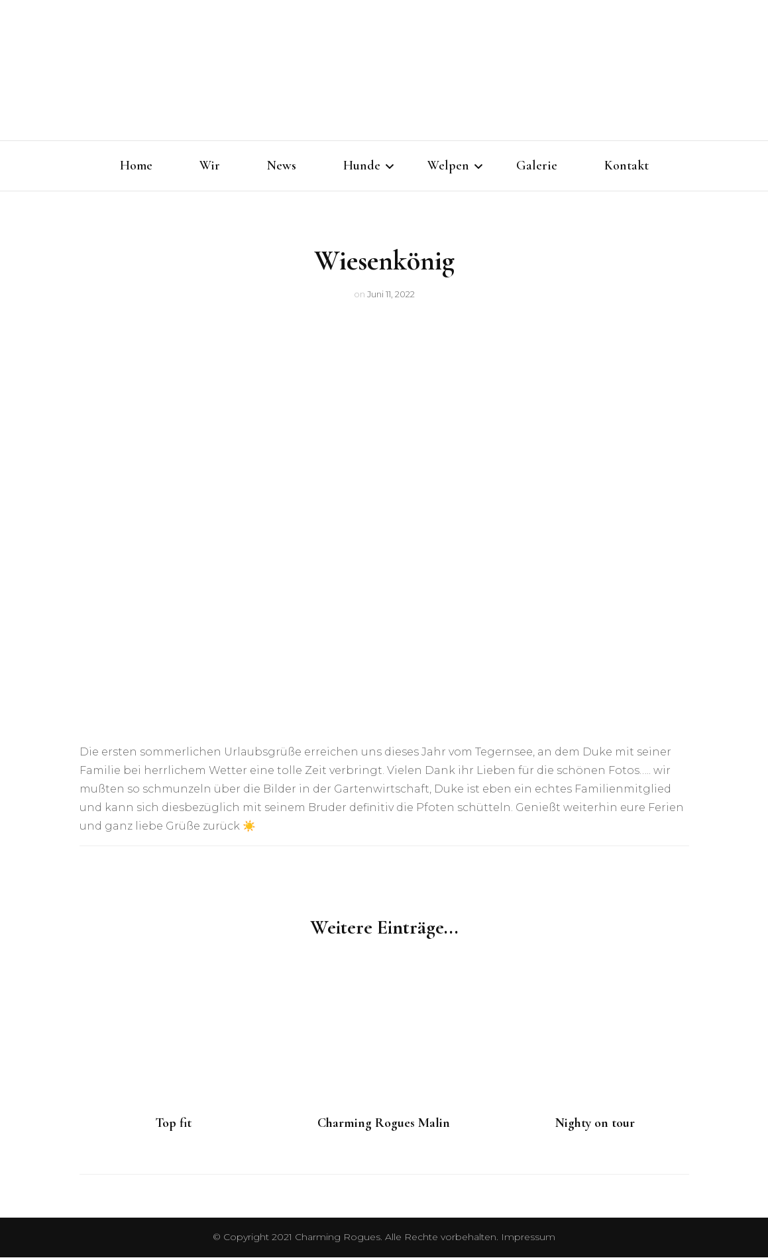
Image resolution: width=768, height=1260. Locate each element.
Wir (209, 165)
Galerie (536, 165)
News (281, 165)
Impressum (528, 1239)
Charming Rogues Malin (383, 1126)
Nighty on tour (595, 1126)
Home (136, 165)
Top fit (173, 1126)
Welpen (448, 165)
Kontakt (626, 165)
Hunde (361, 165)
